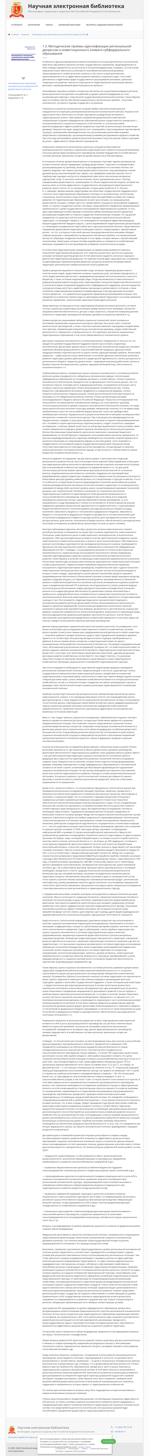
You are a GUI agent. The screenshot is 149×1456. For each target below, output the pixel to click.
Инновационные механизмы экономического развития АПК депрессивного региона (23, 86)
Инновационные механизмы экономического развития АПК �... (61, 34)
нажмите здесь (84, 1447)
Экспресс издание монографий (104, 24)
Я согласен (108, 1441)
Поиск (49, 24)
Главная (15, 34)
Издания (25, 34)
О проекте (16, 24)
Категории (34, 24)
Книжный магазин (69, 24)
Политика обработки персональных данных (29, 1437)
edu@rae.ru (120, 1431)
